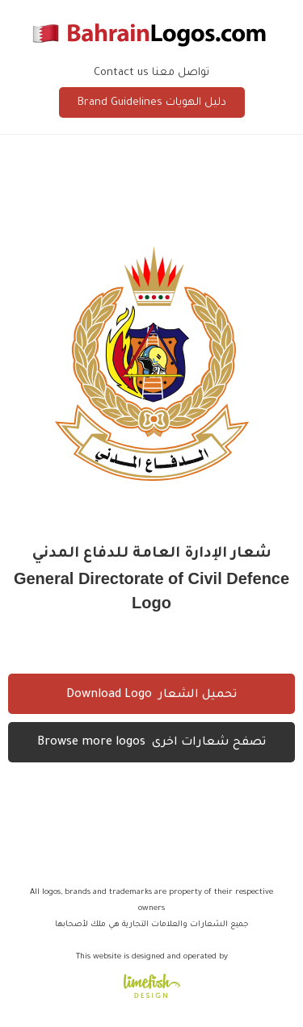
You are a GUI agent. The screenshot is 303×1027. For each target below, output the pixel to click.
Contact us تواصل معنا (151, 73)
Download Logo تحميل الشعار (151, 695)
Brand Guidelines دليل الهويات (152, 103)
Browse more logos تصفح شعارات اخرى (151, 743)
